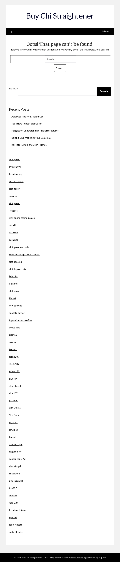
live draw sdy (15, 174)
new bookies (15, 305)
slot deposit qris (17, 269)
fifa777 (13, 488)
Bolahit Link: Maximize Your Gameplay (31, 137)
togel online (15, 451)
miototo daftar (17, 312)
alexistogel (15, 386)
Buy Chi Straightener (60, 15)
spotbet (13, 517)
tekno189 (14, 356)
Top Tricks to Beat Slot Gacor (26, 123)
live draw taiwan (17, 510)
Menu (105, 31)
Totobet (13, 210)
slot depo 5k (15, 261)
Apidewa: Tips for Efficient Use (27, 116)
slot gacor (14, 159)
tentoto (13, 349)
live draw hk (15, 166)
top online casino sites (20, 320)
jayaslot (13, 422)
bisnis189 (14, 364)
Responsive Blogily (79, 557)
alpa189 (13, 393)
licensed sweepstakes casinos (24, 254)
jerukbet (13, 400)
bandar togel (15, 444)
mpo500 (13, 502)
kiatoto (13, 495)
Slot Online (15, 407)
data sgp (13, 239)
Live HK (13, 378)
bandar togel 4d (17, 458)
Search (13, 88)
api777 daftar (16, 181)
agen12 (13, 334)
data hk (13, 225)
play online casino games (22, 217)
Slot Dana (14, 415)
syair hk (13, 196)
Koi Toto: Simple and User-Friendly (29, 144)
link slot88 (14, 473)
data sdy (13, 232)
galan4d (13, 283)
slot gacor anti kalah (19, 247)
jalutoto (13, 276)
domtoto (13, 342)
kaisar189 (14, 371)
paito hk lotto (16, 532)
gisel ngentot (16, 480)
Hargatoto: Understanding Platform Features (35, 130)
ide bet (12, 298)
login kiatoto (15, 524)
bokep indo (14, 327)
